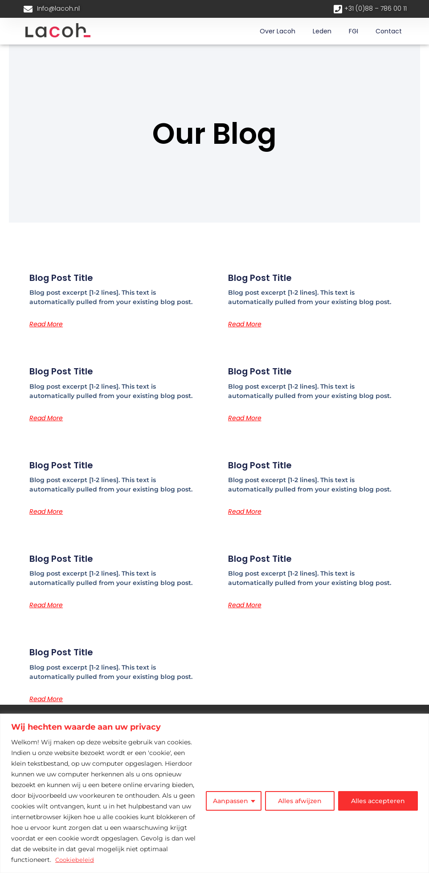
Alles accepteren (378, 801)
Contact (389, 31)
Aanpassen (230, 801)
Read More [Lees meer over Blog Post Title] (46, 324)
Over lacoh (277, 31)
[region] (214, 793)
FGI (353, 31)
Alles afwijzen (300, 801)
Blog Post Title (65, 277)
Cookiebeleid (75, 860)
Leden (322, 31)
